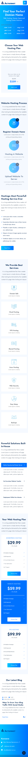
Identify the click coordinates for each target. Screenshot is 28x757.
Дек (11, 697)
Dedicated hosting (8, 699)
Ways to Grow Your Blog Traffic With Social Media (12, 703)
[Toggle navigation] (25, 3)
